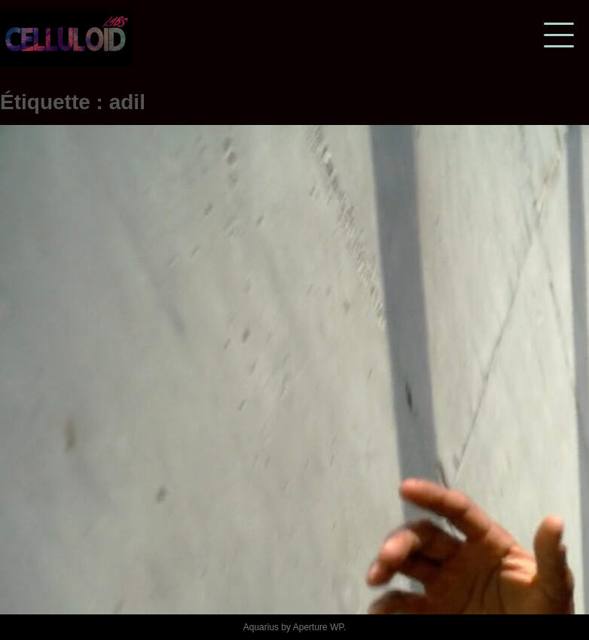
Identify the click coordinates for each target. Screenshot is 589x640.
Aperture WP (318, 627)
